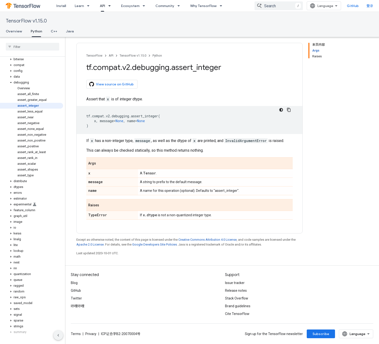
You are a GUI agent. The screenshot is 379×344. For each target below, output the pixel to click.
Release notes (236, 290)
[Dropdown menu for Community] (180, 6)
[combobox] (279, 5)
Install (61, 6)
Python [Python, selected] (36, 31)
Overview (14, 31)
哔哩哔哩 (77, 306)
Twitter (76, 298)
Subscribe (321, 334)
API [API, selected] (102, 6)
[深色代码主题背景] (281, 110)
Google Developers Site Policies (154, 244)
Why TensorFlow (203, 6)
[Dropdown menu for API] (111, 6)
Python (157, 55)
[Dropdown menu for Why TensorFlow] (222, 6)
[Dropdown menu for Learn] (89, 6)
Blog (74, 283)
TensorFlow (94, 55)
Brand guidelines (237, 306)
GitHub (353, 6)
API (111, 55)
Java (70, 31)
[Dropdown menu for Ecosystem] (145, 6)
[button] (31, 59)
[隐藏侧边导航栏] (58, 335)
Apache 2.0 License (90, 244)
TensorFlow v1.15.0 (26, 21)
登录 (369, 6)
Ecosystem (130, 6)
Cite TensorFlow (237, 314)
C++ (54, 31)
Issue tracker (235, 283)
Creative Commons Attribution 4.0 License (207, 239)
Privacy (90, 334)
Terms (76, 334)
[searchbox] (32, 47)
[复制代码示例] (289, 110)
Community (164, 6)
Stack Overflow (236, 298)
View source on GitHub (111, 84)
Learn (79, 6)
